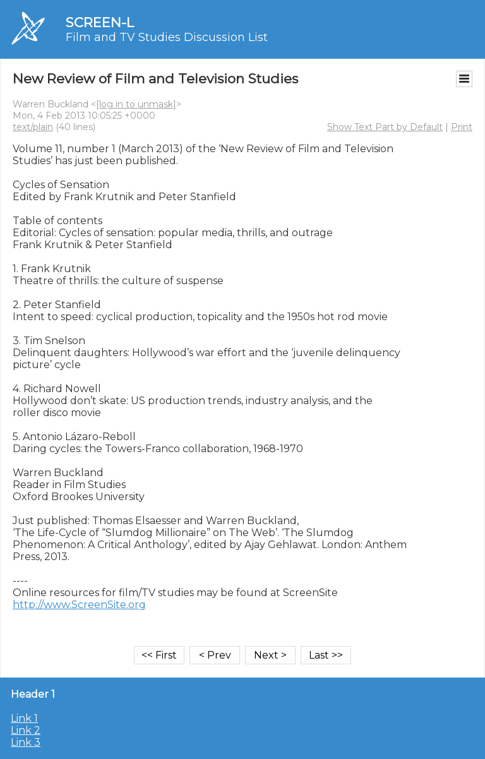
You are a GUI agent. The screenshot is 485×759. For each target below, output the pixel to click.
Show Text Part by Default (385, 127)
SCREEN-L (100, 22)
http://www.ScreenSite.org (79, 605)
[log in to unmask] (136, 104)
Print (461, 127)
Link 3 (25, 742)
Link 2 (25, 730)
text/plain (33, 127)
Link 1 (24, 718)
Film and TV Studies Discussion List (167, 37)
